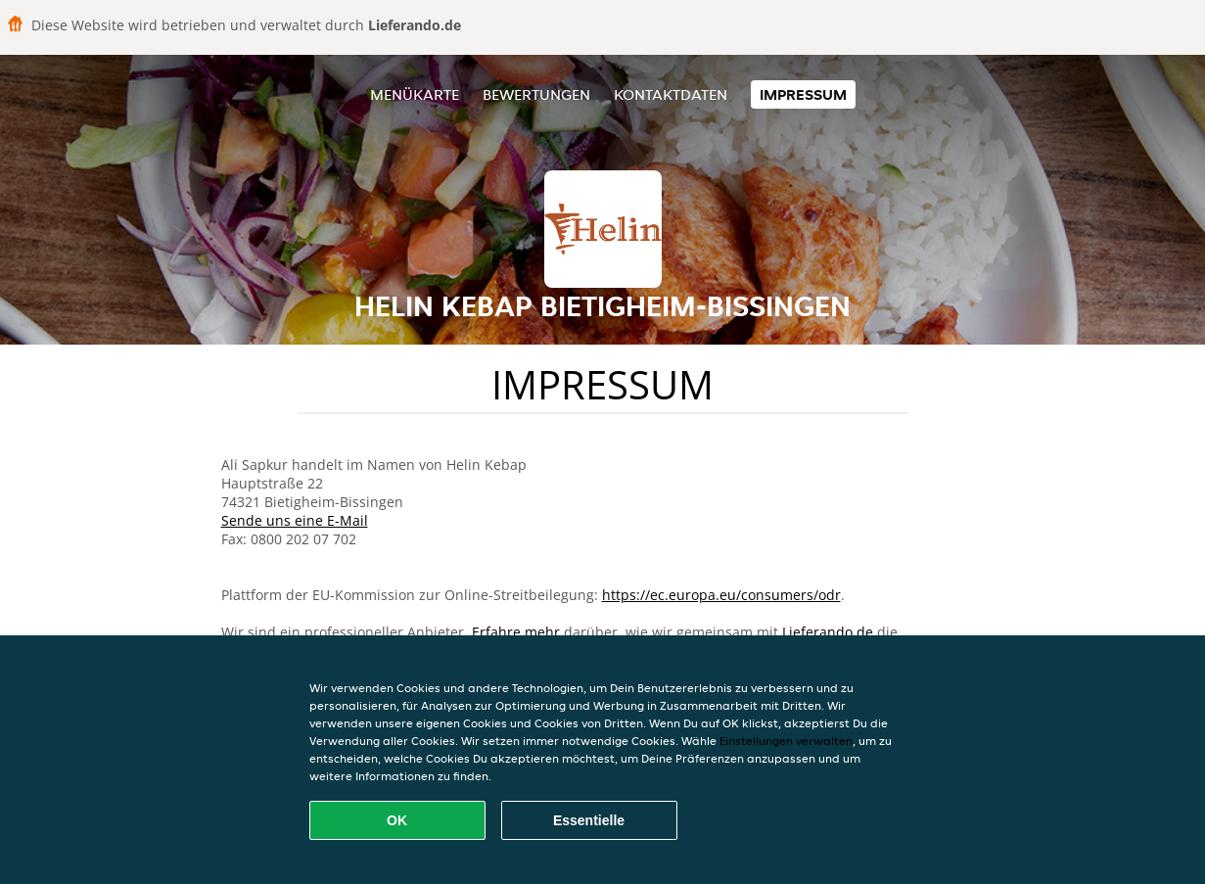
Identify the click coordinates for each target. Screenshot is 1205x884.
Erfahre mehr (516, 632)
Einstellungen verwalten (786, 740)
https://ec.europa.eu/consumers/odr (721, 594)
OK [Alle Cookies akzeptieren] (397, 820)
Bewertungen (536, 94)
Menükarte (414, 94)
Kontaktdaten (670, 94)
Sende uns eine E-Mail (294, 520)
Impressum (803, 94)
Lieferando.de (827, 632)
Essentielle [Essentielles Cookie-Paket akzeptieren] (589, 820)
